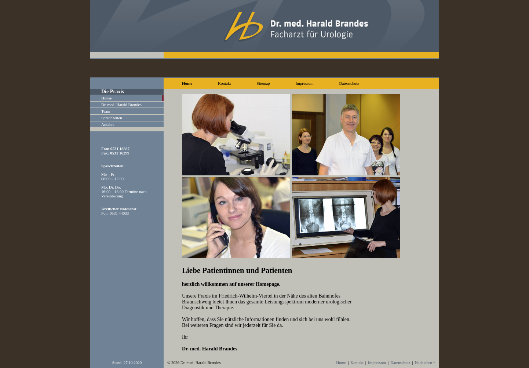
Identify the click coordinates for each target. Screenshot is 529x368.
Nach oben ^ (425, 362)
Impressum (305, 83)
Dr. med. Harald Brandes (121, 104)
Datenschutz (349, 83)
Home (187, 83)
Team (105, 111)
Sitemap (263, 83)
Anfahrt (107, 124)
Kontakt (224, 83)
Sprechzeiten (111, 118)
